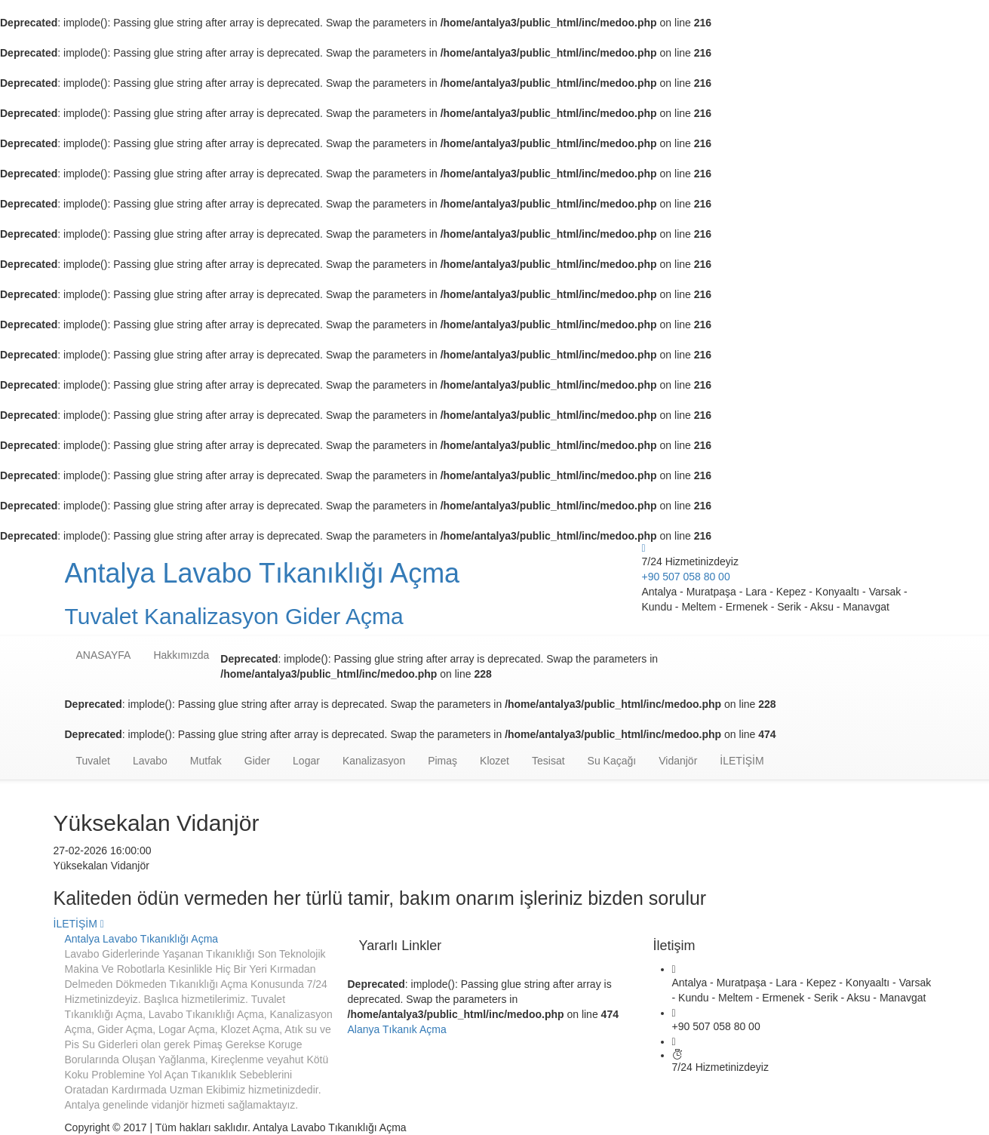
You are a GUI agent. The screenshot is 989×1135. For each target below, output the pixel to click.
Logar (306, 761)
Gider (257, 761)
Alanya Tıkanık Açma (397, 1029)
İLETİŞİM (741, 761)
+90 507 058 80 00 (686, 577)
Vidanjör (678, 761)
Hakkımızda (181, 655)
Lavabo (150, 761)
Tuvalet (93, 761)
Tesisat (548, 761)
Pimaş (442, 761)
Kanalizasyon (373, 761)
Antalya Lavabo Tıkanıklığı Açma (142, 939)
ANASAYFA (103, 655)
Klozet (494, 761)
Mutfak (206, 761)
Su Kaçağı (612, 761)
